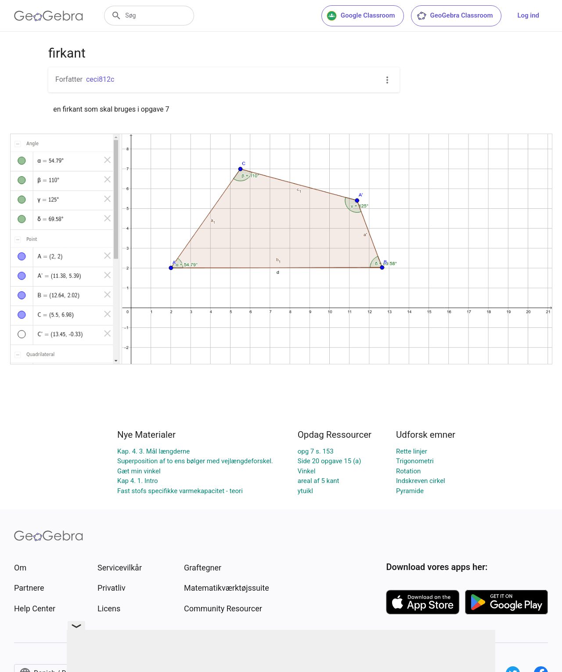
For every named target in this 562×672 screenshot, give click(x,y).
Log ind (528, 15)
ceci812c (100, 79)
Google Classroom (361, 16)
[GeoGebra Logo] (48, 16)
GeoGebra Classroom (454, 16)
